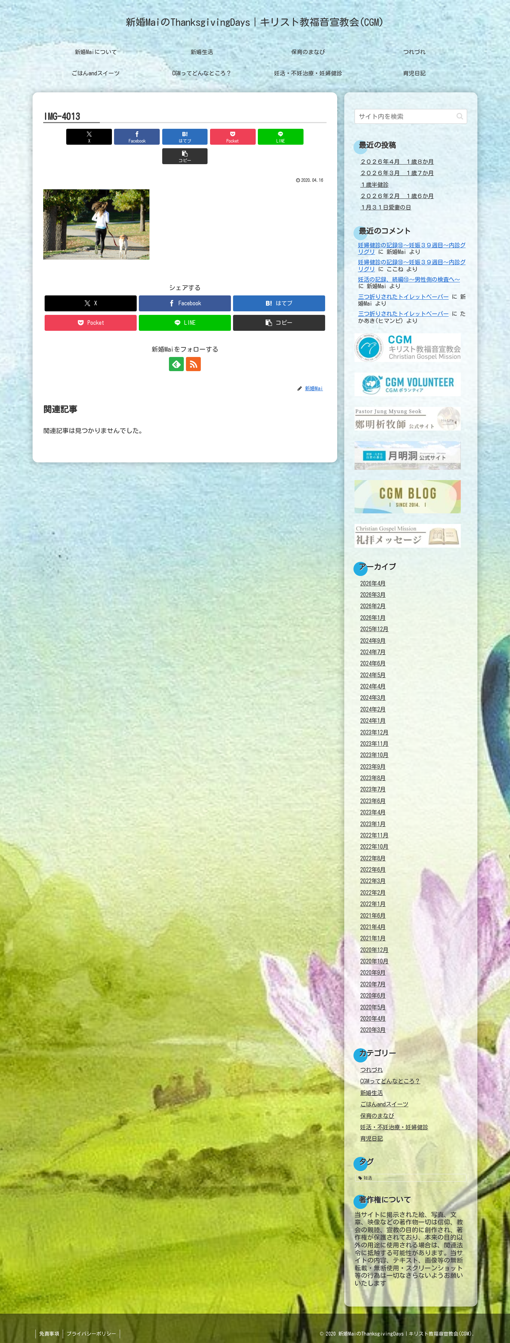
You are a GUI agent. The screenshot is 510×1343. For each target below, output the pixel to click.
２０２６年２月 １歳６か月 (397, 196)
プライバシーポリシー (91, 1333)
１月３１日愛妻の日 (385, 207)
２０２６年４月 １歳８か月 (397, 162)
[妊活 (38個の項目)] (410, 1178)
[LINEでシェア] (256, 137)
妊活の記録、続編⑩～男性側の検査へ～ (409, 279)
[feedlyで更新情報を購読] (177, 345)
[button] (304, 137)
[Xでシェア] (66, 137)
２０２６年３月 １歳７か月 (397, 173)
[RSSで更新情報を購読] (193, 345)
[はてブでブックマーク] (161, 137)
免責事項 (49, 1333)
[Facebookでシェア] (113, 137)
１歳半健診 (374, 185)
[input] (411, 116)
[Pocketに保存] (208, 137)
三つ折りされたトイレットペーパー (403, 297)
